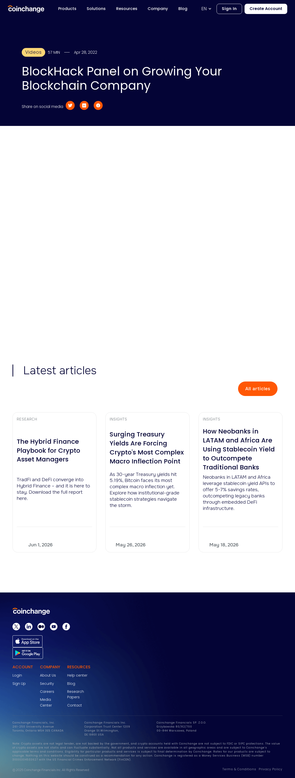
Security (47, 683)
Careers (47, 691)
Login (17, 675)
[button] (209, 8)
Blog (71, 683)
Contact (74, 705)
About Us (48, 675)
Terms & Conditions (239, 769)
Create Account (266, 8)
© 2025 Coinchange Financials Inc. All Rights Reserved (50, 770)
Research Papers (75, 694)
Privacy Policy (271, 769)
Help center (77, 675)
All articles (257, 388)
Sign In (229, 8)
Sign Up (19, 683)
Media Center (46, 702)
